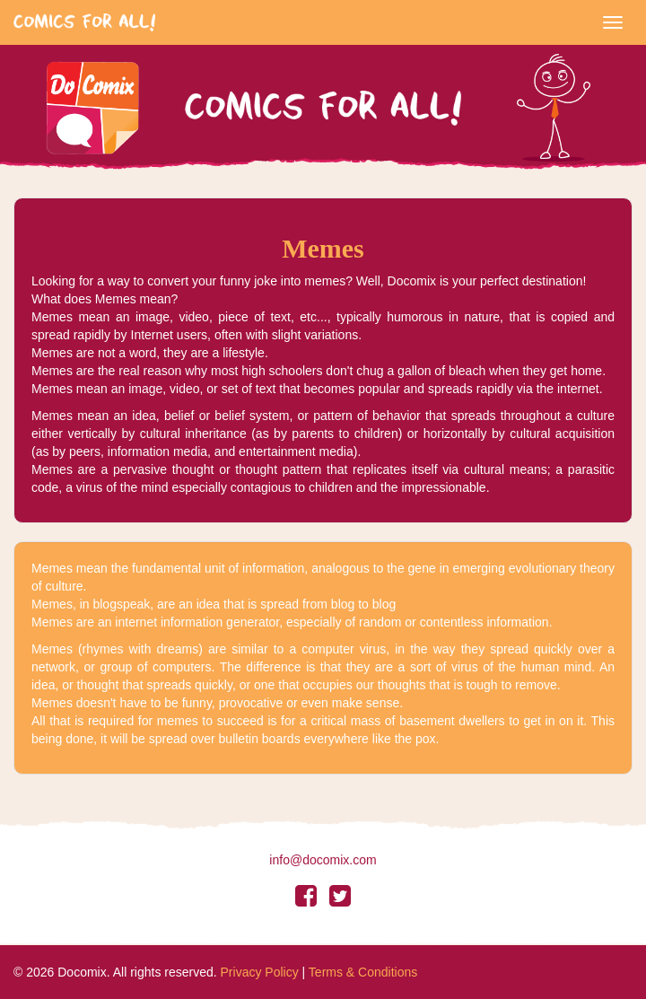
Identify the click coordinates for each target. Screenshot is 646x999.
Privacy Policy (260, 972)
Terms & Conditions (363, 972)
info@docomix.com (322, 860)
